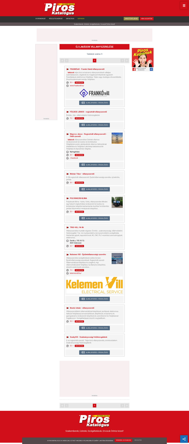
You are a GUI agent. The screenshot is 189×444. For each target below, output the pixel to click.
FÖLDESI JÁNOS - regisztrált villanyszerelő (88, 112)
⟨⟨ (62, 61)
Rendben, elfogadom (123, 440)
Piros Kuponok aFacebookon (141, 69)
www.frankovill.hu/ (77, 86)
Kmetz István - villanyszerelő (82, 308)
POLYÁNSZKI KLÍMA (78, 198)
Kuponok (81, 20)
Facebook (74, 158)
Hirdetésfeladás (131, 20)
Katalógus (70, 20)
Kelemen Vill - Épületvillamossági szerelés (88, 255)
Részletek (138, 440)
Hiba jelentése (146, 20)
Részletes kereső (55, 20)
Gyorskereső (40, 20)
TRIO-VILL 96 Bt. (77, 227)
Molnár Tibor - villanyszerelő (82, 174)
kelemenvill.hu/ (75, 273)
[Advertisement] (94, 34)
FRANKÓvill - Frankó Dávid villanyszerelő (87, 69)
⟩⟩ (126, 61)
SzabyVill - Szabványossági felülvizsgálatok (88, 337)
